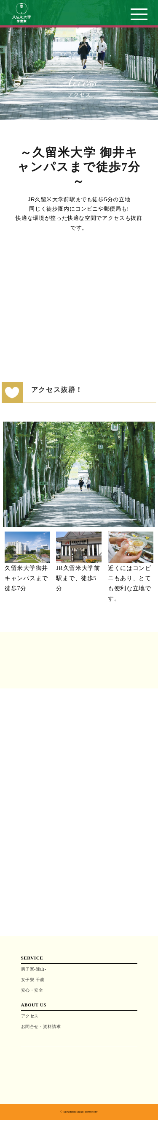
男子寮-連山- (33, 969)
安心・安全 (32, 990)
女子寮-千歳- (33, 979)
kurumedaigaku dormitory (81, 1111)
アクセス (30, 1016)
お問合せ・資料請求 (41, 1026)
